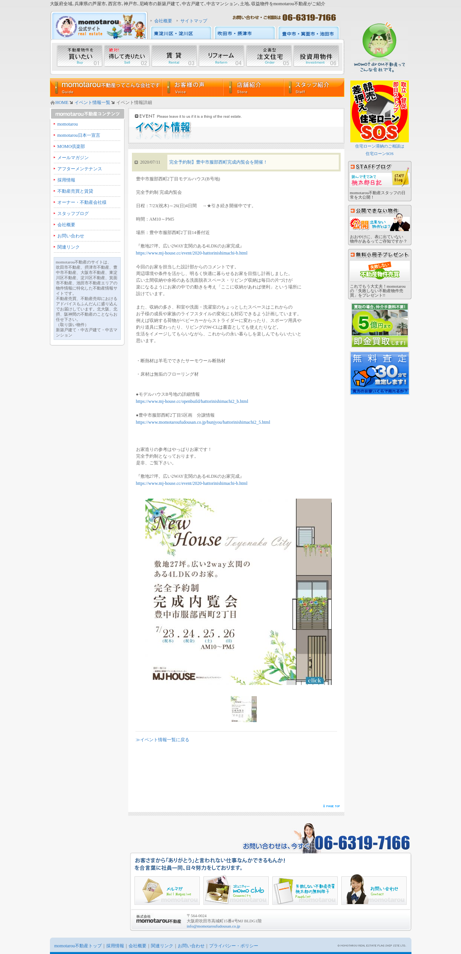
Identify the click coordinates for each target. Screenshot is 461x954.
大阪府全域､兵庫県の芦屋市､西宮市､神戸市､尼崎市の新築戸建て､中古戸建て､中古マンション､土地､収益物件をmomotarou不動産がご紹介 (187, 3)
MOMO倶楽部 (71, 146)
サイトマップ (193, 20)
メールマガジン (73, 157)
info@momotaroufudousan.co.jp (213, 926)
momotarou (67, 124)
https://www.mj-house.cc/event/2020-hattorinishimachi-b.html (192, 253)
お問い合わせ (70, 235)
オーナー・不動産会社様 (82, 202)
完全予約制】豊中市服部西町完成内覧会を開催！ (218, 162)
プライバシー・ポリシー (233, 945)
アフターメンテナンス (79, 168)
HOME (62, 102)
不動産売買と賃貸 (75, 191)
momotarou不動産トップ (78, 945)
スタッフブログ (73, 213)
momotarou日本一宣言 (78, 135)
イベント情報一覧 (92, 102)
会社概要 (163, 20)
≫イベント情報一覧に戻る (162, 739)
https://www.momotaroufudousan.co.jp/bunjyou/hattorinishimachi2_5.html (203, 422)
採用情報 (66, 180)
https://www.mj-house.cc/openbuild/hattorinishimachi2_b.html (192, 401)
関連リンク (68, 247)
